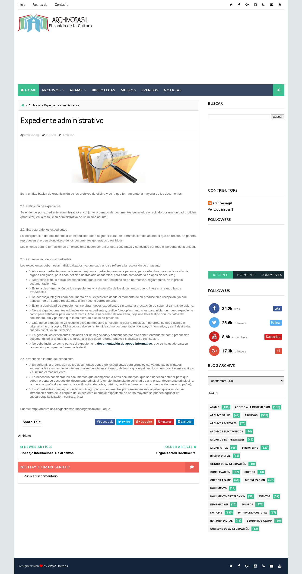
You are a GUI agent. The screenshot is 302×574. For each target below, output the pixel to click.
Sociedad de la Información (229, 528)
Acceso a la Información (252, 407)
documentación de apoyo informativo (124, 343)
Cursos (249, 472)
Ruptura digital (221, 520)
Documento (218, 488)
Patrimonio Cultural (252, 512)
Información (219, 504)
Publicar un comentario (41, 476)
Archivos (51, 90)
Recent (220, 275)
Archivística (219, 447)
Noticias (172, 90)
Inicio (21, 4)
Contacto (61, 4)
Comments (271, 275)
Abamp (76, 90)
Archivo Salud (220, 415)
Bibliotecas (103, 90)
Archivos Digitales (223, 423)
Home (30, 90)
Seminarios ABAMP (259, 520)
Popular (246, 275)
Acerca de (40, 4)
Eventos (149, 90)
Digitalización (255, 480)
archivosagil (222, 203)
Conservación (220, 472)
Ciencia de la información (228, 464)
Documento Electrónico (227, 496)
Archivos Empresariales (227, 439)
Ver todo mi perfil (220, 209)
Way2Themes (58, 566)
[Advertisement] (199, 47)
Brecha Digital (220, 455)
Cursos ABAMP (220, 480)
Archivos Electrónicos (226, 431)
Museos (128, 90)
